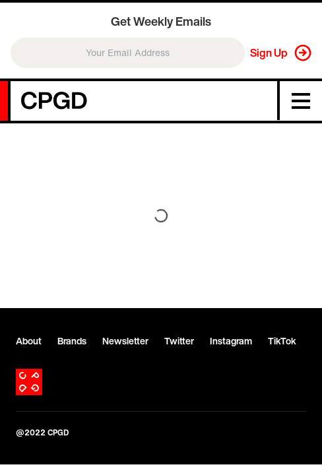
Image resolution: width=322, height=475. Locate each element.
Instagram (231, 341)
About (29, 341)
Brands (71, 341)
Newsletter (125, 341)
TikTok (282, 341)
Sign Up (269, 53)
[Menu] (301, 101)
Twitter (179, 341)
